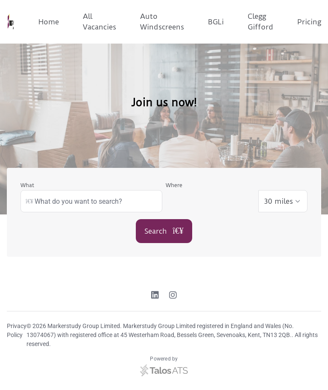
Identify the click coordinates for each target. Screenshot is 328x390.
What (27, 185)
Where (174, 185)
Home (48, 22)
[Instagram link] (173, 296)
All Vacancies (99, 21)
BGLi (216, 22)
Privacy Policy (16, 330)
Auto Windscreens (162, 21)
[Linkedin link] (155, 296)
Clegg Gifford (260, 21)
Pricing (309, 22)
